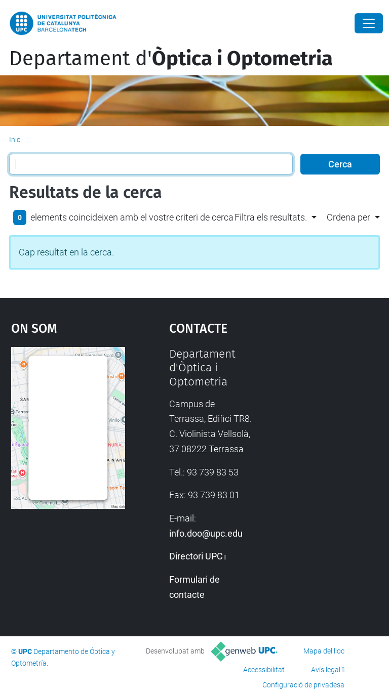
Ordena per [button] (348, 217)
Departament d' (171, 59)
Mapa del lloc (323, 651)
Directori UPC (196, 556)
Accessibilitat (264, 670)
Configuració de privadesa (303, 685)
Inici (15, 140)
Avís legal (325, 670)
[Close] (369, 23)
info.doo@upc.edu (206, 533)
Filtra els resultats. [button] (271, 217)
